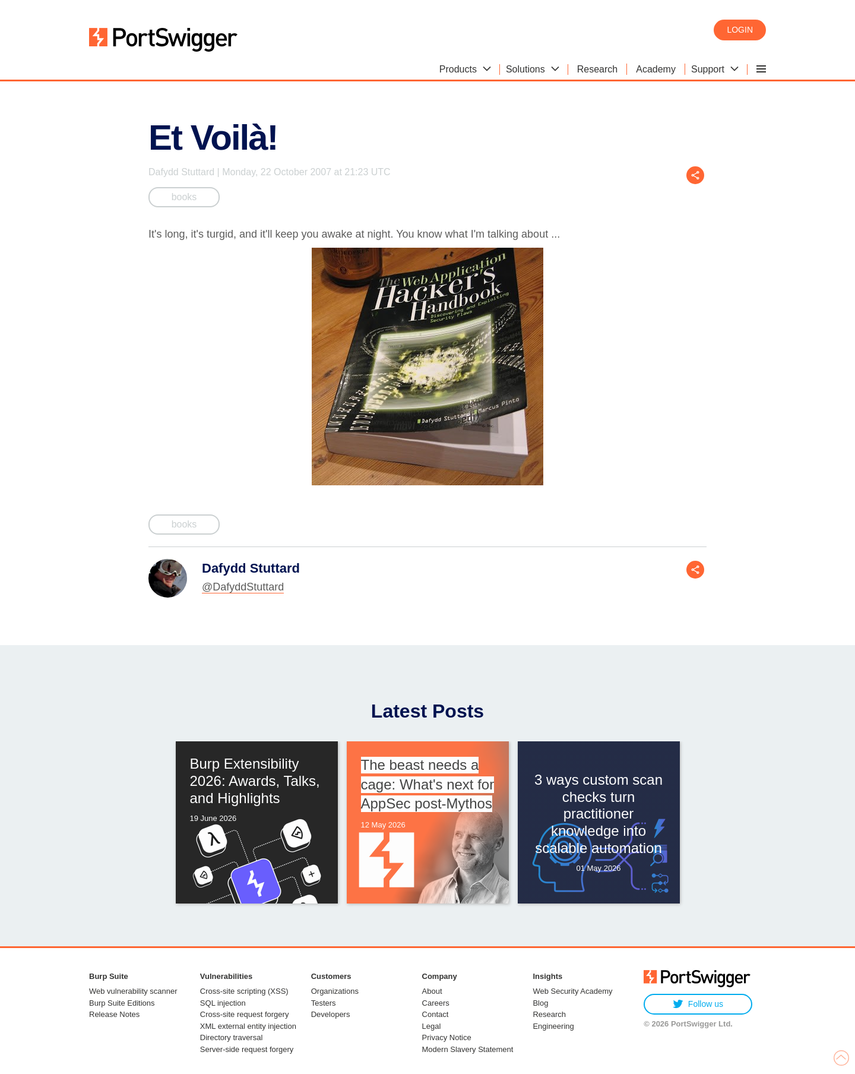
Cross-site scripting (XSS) (244, 991)
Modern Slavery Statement (468, 1049)
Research (549, 1014)
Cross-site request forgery (244, 1014)
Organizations (335, 991)
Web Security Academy (572, 991)
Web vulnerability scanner (133, 991)
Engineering (553, 1026)
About (432, 991)
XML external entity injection (248, 1026)
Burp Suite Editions (122, 1003)
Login (740, 29)
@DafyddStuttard (243, 587)
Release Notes (114, 1014)
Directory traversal (231, 1037)
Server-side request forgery (247, 1049)
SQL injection (223, 1003)
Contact (435, 1014)
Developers (330, 1014)
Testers (323, 1003)
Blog (540, 1003)
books (184, 197)
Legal (431, 1026)
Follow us (698, 1004)
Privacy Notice (446, 1037)
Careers (435, 1003)
